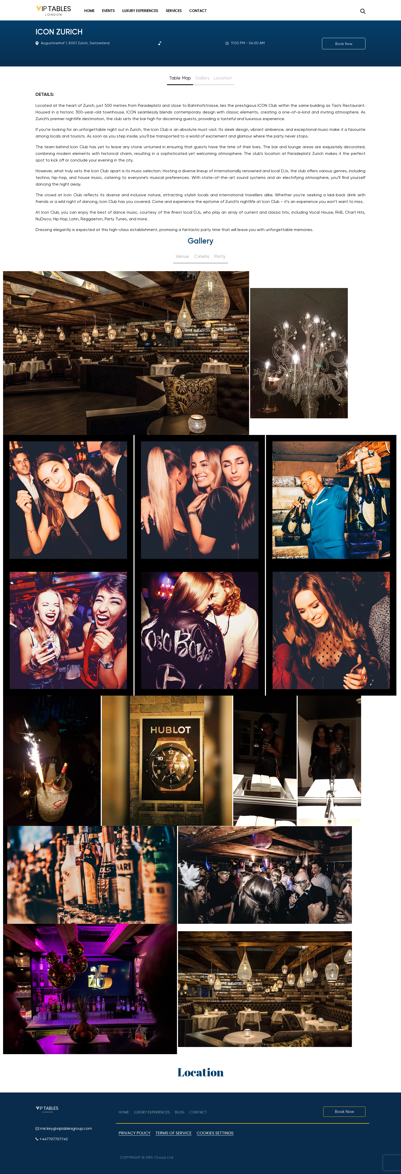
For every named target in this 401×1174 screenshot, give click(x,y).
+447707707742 (52, 1139)
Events (108, 11)
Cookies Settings (215, 1133)
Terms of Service (173, 1133)
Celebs (201, 256)
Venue (182, 256)
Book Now (343, 44)
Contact (198, 11)
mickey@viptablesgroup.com (64, 1129)
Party (220, 256)
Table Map (180, 77)
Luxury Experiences (140, 11)
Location (223, 77)
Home (89, 11)
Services (174, 11)
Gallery (202, 77)
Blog (179, 1112)
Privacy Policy (134, 1133)
